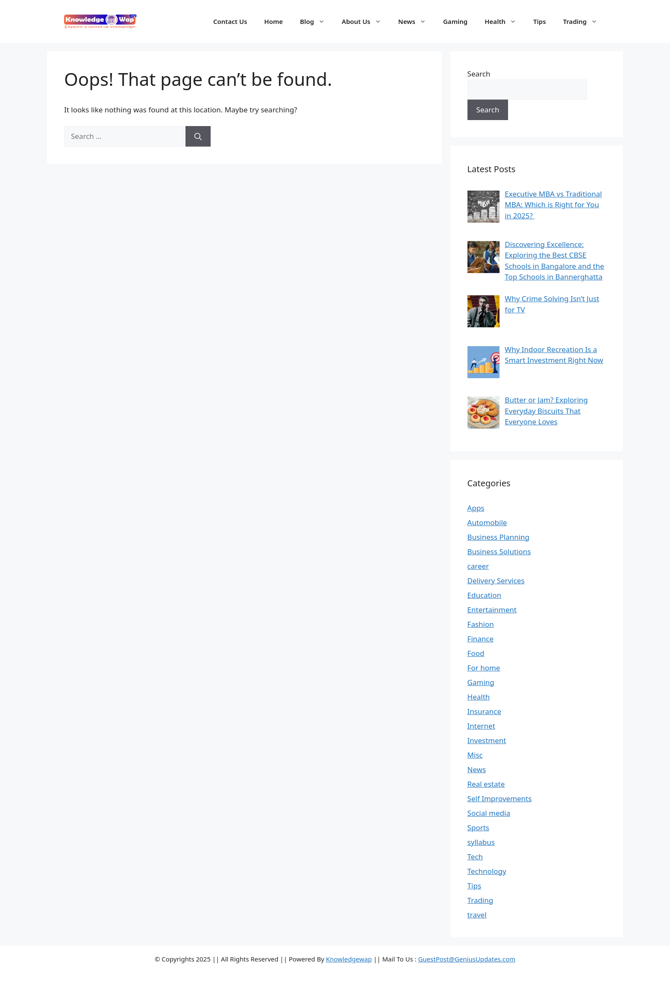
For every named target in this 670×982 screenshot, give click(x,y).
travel (477, 915)
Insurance (484, 711)
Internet (481, 726)
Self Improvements (499, 798)
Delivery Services (496, 580)
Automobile (487, 522)
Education (484, 595)
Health (505, 21)
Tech (475, 856)
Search (479, 74)
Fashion (480, 624)
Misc (475, 755)
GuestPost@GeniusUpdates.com (466, 959)
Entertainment (492, 609)
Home (273, 21)
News (416, 21)
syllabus (481, 842)
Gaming (455, 21)
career (478, 566)
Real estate (486, 784)
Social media (488, 813)
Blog (316, 21)
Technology (486, 871)
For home (483, 668)
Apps (476, 508)
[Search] (198, 136)
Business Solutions (499, 551)
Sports (478, 827)
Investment (486, 740)
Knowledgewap (349, 959)
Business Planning (498, 537)
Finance (480, 639)
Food (476, 653)
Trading (584, 21)
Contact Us (230, 21)
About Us (366, 21)
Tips (539, 21)
